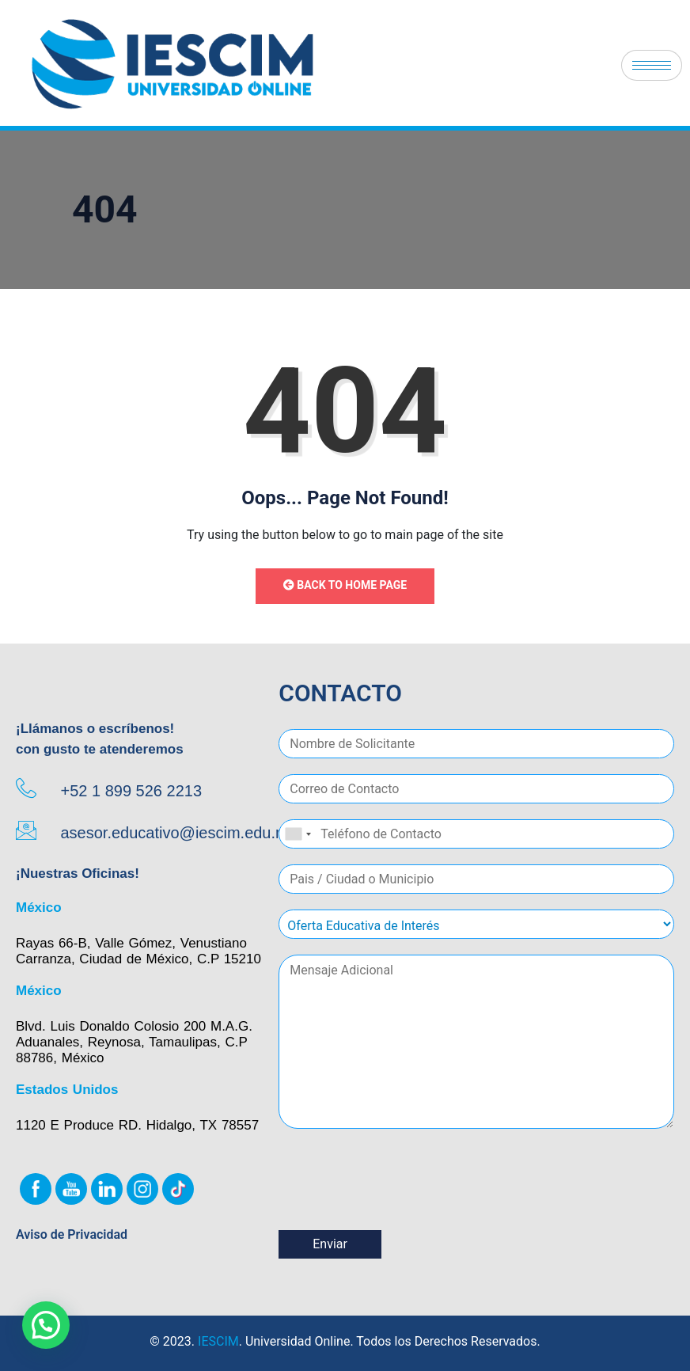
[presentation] (399, 1204)
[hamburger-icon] (651, 65)
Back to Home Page (345, 585)
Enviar (330, 1243)
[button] (46, 1325)
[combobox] (297, 834)
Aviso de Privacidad (71, 1234)
